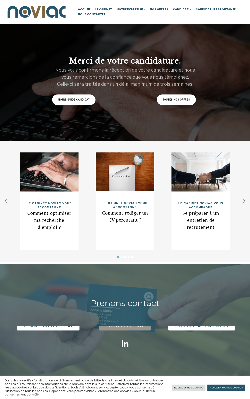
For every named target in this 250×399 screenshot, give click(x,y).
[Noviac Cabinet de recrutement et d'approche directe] (37, 12)
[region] (125, 82)
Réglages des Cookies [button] (188, 387)
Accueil (84, 9)
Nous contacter (91, 14)
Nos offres (159, 9)
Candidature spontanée (216, 9)
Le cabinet (103, 9)
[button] (144, 9)
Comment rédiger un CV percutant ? (125, 216)
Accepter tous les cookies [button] (226, 387)
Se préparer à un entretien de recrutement (200, 220)
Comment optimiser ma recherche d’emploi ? (49, 220)
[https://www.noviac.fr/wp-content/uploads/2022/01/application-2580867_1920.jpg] (125, 171)
